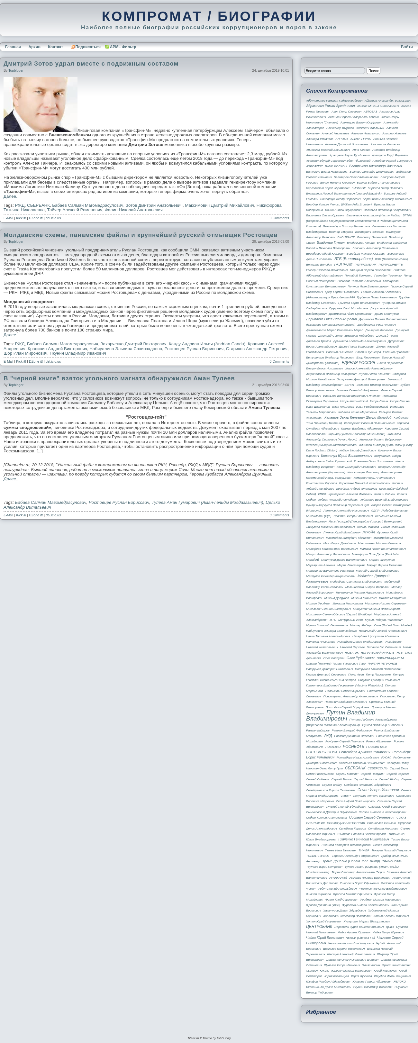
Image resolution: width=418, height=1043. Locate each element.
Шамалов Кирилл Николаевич (344, 948)
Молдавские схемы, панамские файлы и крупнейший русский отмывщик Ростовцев (141, 234)
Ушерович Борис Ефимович (359, 883)
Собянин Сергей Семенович (372, 817)
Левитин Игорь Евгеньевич (353, 516)
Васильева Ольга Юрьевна (325, 215)
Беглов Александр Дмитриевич (372, 171)
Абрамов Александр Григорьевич (388, 100)
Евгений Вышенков (339, 352)
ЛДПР (375, 510)
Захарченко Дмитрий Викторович (134, 343)
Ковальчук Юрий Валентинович (346, 456)
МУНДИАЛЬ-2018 (350, 619)
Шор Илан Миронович (25, 353)
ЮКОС (324, 970)
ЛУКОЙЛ (369, 532)
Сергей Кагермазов (320, 773)
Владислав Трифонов (392, 242)
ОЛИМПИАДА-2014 (390, 658)
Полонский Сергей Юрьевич (345, 691)
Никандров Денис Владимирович (360, 641)
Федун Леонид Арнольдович (337, 888)
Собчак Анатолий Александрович (382, 812)
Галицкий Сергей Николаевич (370, 270)
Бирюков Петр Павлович (385, 188)
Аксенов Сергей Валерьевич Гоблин (353, 117)
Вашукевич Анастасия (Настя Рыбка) (373, 215)
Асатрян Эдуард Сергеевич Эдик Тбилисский (338, 160)
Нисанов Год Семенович (384, 647)
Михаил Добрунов (336, 598)
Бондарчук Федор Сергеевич (340, 199)
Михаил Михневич (364, 598)
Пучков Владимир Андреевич (382, 725)
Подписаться (86, 47)
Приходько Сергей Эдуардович (347, 707)
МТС (333, 619)
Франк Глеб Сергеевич (341, 899)
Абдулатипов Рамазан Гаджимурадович (334, 100)
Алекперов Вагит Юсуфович (361, 122)
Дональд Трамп (387, 335)
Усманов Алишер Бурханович (369, 877)
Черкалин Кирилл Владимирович (351, 943)
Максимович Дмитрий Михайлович (219, 205)
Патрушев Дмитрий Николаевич (329, 669)
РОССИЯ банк (376, 746)
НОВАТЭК (352, 652)
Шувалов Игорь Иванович (342, 965)
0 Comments (279, 218)
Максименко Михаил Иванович (379, 543)
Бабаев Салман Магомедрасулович (87, 205)
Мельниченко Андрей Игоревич (367, 587)
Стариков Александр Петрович (256, 348)
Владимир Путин (331, 242)
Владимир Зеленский (372, 237)
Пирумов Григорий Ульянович (379, 680)
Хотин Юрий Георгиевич (323, 921)
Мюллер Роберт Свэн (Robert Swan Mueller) (381, 625)
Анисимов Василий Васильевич (328, 149)
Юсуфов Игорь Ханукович (392, 976)
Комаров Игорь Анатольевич (374, 477)
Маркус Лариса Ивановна (385, 565)
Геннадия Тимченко (388, 275)
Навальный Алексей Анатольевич (383, 630)
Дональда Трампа (318, 341)
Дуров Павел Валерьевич (356, 346)
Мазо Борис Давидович (339, 543)
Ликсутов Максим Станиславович (330, 527)
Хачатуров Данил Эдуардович (344, 910)
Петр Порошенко (378, 674)
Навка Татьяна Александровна (328, 636)
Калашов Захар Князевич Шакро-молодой (358, 417)
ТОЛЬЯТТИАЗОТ (318, 855)
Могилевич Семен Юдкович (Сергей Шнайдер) (339, 614)
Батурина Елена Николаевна (327, 171)
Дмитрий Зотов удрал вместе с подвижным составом (91, 63)
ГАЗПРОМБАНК (366, 264)
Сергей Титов (342, 779)
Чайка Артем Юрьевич (354, 932)
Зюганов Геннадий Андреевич (357, 390)
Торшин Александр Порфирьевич (355, 855)
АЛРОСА (341, 139)
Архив (35, 47)
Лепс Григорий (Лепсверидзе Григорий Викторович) (366, 521)
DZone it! (36, 218)
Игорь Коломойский (354, 401)
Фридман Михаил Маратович (380, 899)
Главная (13, 47)
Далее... (12, 196)
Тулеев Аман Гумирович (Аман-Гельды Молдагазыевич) (207, 502)
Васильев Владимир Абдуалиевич (387, 210)
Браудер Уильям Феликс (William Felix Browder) (339, 204)
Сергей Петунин (372, 773)
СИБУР (345, 795)
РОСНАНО (333, 746)
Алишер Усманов (394, 133)
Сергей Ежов (399, 768)
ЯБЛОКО (400, 981)
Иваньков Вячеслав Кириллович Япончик (351, 395)
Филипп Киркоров (318, 894)
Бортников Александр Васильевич (387, 199)
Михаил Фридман (318, 603)
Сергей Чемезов (365, 779)
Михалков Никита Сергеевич (385, 603)
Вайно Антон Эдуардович (343, 210)
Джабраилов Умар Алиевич (377, 324)
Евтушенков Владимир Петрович (330, 357)
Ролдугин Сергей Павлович (344, 741)
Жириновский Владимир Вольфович (331, 374)
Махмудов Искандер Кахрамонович (330, 576)
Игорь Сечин (379, 401)
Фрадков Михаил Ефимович (352, 894)
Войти (407, 46)
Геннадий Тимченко (358, 275)
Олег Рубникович (361, 658)
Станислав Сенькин (381, 823)
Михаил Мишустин (392, 598)
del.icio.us (53, 218)
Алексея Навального (365, 133)
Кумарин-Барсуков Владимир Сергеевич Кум (337, 505)
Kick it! (21, 218)
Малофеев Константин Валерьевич (332, 548)
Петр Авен (356, 674)
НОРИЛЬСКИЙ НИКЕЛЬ (378, 652)
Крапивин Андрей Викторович (57, 348)
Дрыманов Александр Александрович (359, 341)
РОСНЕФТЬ (353, 746)
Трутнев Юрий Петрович (324, 866)
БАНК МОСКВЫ (336, 166)
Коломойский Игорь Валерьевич (328, 477)
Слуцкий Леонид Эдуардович (346, 806)
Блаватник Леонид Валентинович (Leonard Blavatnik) (344, 193)
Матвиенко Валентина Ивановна (330, 570)
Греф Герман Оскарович (342, 292)
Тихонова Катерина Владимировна (345, 845)
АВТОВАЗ (370, 111)
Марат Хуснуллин (382, 559)
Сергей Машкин (347, 773)
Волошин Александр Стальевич (375, 248)
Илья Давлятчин (318, 406)
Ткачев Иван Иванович (341, 850)
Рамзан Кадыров (318, 730)
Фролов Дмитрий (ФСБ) (323, 905)
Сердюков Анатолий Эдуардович (367, 784)
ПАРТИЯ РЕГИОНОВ (382, 663)
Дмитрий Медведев (379, 330)
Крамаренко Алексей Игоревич (350, 494)
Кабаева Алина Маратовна (357, 412)
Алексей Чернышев (335, 133)
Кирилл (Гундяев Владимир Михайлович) (356, 434)
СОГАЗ (401, 817)
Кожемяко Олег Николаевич (373, 461)
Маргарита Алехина (320, 565)
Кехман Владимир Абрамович (362, 428)
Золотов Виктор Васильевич (377, 384)
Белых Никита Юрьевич (337, 182)
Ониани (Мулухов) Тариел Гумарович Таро (336, 663)
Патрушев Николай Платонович (378, 669)
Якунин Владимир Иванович (78, 353)
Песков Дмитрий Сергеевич (326, 674)
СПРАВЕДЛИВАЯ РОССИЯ (346, 823)
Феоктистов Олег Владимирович (383, 888)
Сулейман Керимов (352, 828)
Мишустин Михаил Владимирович (377, 609)
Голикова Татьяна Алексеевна (359, 281)
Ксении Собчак (384, 494)
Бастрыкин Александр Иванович (375, 166)
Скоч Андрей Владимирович (355, 801)
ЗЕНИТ (349, 384)
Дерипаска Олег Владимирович (331, 319)
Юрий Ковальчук (385, 970)
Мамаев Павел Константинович (383, 548)
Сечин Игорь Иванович (378, 790)
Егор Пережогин (367, 357)
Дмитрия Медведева (359, 335)
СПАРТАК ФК (315, 823)
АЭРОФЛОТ (314, 166)
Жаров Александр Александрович (369, 368)
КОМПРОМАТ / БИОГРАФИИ (209, 16)
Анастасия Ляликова (385, 144)
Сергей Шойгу (389, 779)
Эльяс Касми (371, 965)
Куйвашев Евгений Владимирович (384, 499)
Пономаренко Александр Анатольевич (350, 696)
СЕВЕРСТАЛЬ (377, 768)
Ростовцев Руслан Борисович (194, 348)
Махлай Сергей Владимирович (377, 570)
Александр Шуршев (340, 128)
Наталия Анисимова (320, 641)
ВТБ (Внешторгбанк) (353, 259)
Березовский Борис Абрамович (328, 188)
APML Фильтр (123, 47)
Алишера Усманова (319, 139)
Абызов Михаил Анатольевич (378, 106)
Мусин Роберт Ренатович (384, 619)
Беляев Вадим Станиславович (378, 182)
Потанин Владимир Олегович (346, 701)
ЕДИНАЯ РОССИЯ (358, 362)
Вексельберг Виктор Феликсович (346, 226)
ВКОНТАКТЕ (346, 237)
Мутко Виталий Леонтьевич (327, 625)
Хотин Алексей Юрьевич (391, 916)
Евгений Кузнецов (368, 352)
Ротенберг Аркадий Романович (364, 752)
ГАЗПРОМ (343, 264)
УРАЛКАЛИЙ (338, 877)
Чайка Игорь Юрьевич (388, 932)
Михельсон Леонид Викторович (328, 609)
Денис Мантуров (387, 313)
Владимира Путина (361, 242)
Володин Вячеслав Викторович (328, 248)
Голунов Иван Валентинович (368, 286)
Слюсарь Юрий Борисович (387, 806)
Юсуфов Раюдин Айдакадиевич (328, 981)
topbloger (15, 70)
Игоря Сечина (400, 401)
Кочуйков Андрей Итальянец (356, 488)
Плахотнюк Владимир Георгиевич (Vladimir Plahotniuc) (344, 685)
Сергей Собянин (317, 779)
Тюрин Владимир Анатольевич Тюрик (358, 872)
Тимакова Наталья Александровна (361, 834)
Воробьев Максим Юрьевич (366, 253)
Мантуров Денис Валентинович (344, 559)
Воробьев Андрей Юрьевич (325, 253)
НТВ (400, 652)
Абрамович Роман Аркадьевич (330, 106)
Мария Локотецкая (351, 565)
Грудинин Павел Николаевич (377, 297)
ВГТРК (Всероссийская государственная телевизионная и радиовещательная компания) (359, 221)
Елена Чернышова (390, 363)
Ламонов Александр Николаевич (346, 510)
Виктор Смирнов (341, 231)
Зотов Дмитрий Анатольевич (154, 205)
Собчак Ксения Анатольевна (326, 817)
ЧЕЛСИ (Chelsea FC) (360, 937)
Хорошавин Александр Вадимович (347, 916)
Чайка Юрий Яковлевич (325, 937)
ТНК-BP (364, 850)
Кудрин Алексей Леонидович (338, 499)
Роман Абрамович (379, 741)
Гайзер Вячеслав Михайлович (327, 270)
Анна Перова (361, 149)
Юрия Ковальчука (336, 976)
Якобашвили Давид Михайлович (328, 987)
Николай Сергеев (352, 647)
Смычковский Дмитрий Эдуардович (331, 812)
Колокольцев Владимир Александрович (374, 472)
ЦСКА (390, 927)
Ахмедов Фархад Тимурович (392, 160)
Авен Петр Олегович (346, 111)
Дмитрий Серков (330, 335)
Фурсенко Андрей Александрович (365, 905)
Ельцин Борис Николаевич (324, 368)
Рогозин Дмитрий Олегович (354, 736)
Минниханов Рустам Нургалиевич (360, 592)
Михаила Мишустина (347, 603)
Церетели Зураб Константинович (359, 927)
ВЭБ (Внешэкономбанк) (391, 259)
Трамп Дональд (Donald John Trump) (351, 861)
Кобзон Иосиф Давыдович (358, 450)
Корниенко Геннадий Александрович (364, 483)
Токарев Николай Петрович (391, 850)
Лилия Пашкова (368, 527)
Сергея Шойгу (332, 784)
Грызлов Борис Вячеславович (359, 302)
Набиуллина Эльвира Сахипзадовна (125, 348)
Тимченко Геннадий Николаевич (363, 839)
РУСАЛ (386, 757)
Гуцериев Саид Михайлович (348, 308)
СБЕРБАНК (38, 205)
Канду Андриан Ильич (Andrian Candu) (207, 343)
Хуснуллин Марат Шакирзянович (366, 921)
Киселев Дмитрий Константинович (331, 445)
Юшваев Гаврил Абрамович (371, 981)
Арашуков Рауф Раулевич (390, 155)
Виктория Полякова (369, 231)
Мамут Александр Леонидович (328, 554)
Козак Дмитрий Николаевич (356, 466)
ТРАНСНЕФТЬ (392, 861)
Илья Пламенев (343, 406)
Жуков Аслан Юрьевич (375, 374)
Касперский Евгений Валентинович (369, 423)
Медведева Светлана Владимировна (356, 581)
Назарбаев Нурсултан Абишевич (375, 636)
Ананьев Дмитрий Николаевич (346, 144)
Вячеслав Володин (319, 264)
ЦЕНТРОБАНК (319, 926)
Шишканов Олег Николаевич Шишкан (352, 959)
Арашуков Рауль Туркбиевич (350, 155)
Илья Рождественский (372, 406)
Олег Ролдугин (333, 658)
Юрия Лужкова (361, 976)
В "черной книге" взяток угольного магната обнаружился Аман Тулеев (119, 378)
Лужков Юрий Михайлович (342, 532)
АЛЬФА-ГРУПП (360, 139)
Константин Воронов (321, 483)
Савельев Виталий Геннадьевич (362, 763)
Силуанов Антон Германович (373, 795)
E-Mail (8, 218)
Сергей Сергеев (397, 773)
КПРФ (322, 494)
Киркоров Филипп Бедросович (380, 439)
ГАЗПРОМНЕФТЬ (391, 264)
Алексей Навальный (370, 128)
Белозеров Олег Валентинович (356, 177)
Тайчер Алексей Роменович (74, 209)
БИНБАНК (358, 188)
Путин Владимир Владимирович (340, 715)
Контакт (55, 47)
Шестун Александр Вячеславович (351, 954)
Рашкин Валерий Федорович (352, 730)
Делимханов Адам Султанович (351, 313)
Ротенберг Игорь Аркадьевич (358, 757)
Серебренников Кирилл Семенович (330, 790)
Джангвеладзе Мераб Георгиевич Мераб (334, 330)
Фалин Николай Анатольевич (134, 209)
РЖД (20, 205)
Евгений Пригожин (396, 352)
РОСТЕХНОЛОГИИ (321, 752)
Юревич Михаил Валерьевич (351, 970)
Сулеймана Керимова (383, 828)
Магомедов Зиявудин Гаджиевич (348, 538)
